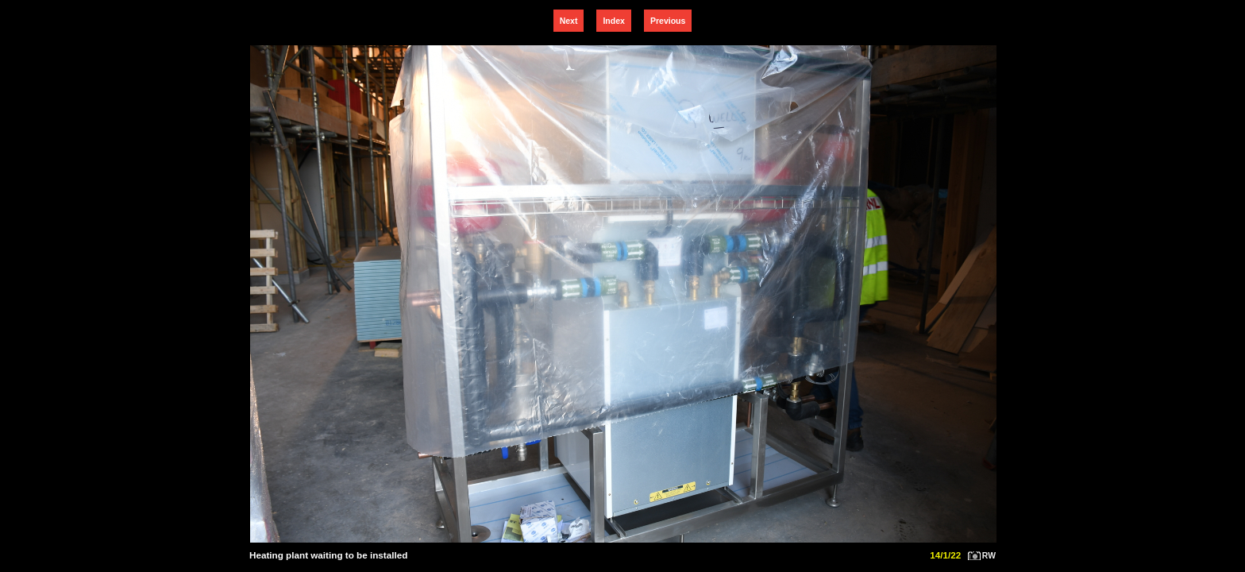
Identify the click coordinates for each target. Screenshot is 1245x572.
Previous (667, 20)
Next (569, 20)
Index (613, 20)
